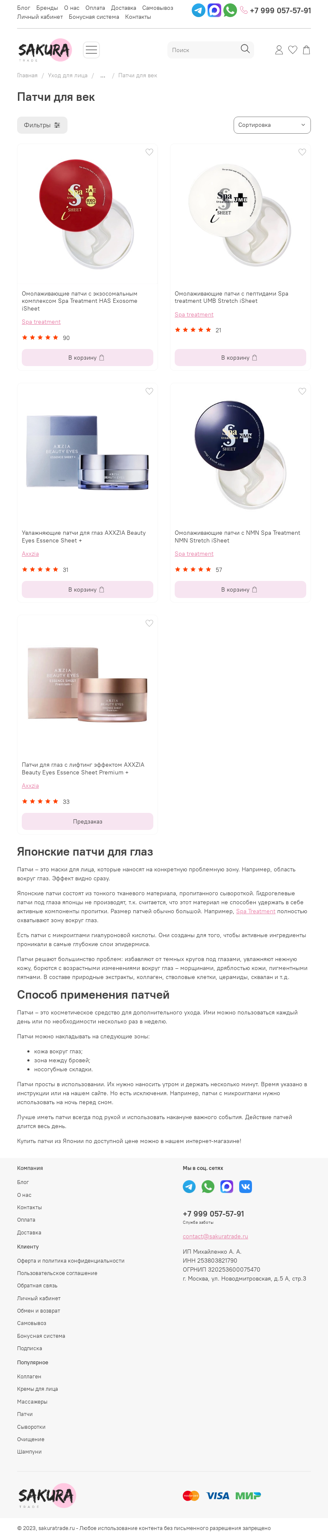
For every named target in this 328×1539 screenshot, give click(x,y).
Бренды (47, 8)
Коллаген (29, 1376)
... (102, 75)
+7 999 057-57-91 (275, 10)
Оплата (95, 8)
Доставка (123, 8)
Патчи (25, 1414)
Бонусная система (94, 17)
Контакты (138, 17)
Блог (23, 8)
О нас (71, 8)
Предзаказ (87, 821)
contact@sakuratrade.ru (215, 1236)
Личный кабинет (40, 17)
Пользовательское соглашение (57, 1273)
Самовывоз (157, 8)
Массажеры (32, 1401)
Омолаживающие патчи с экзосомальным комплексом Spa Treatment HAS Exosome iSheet (80, 301)
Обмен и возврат (38, 1310)
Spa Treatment (255, 911)
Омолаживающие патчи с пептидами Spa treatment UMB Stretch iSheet (231, 297)
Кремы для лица (37, 1389)
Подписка (29, 1348)
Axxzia (30, 553)
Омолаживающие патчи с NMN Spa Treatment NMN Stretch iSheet (237, 536)
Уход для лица (68, 75)
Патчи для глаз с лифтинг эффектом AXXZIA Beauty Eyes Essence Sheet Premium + (83, 768)
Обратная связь (37, 1285)
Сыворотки (31, 1427)
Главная (27, 75)
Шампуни (29, 1451)
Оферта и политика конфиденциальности (71, 1261)
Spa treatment (41, 321)
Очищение (30, 1439)
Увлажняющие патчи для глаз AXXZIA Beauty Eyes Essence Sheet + (84, 536)
